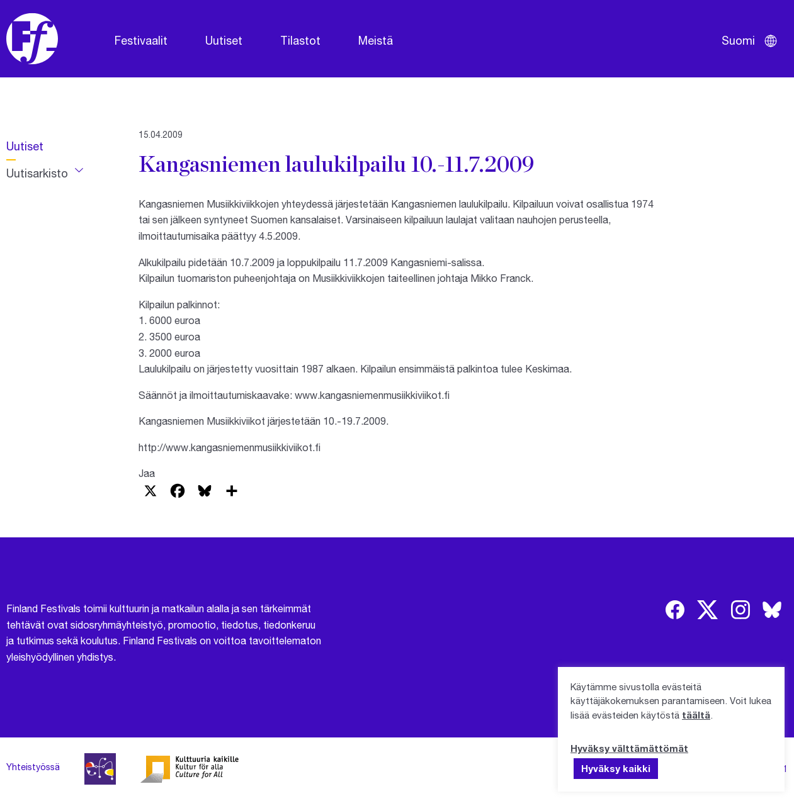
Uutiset (223, 40)
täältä (696, 714)
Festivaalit (141, 40)
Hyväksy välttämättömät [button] (629, 748)
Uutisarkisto (37, 173)
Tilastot (300, 40)
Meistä (375, 40)
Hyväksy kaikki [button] (615, 768)
